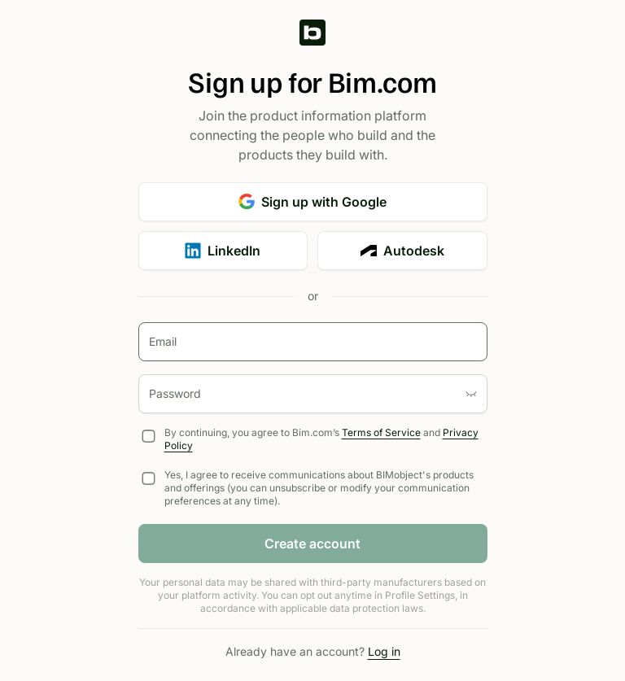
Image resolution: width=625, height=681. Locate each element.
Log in (384, 651)
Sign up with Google (312, 202)
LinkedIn (222, 250)
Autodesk (402, 250)
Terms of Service (381, 432)
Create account (312, 543)
